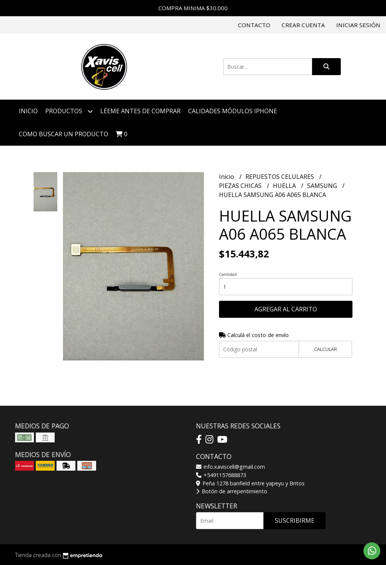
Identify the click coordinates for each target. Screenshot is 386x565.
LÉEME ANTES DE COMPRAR (140, 111)
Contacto (254, 25)
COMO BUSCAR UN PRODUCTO (63, 134)
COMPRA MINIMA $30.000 (193, 8)
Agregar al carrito (285, 309)
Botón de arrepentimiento (231, 491)
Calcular (325, 349)
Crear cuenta (303, 25)
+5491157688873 (221, 475)
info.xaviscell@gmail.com (230, 466)
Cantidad (228, 274)
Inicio (28, 111)
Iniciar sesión (358, 25)
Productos (69, 111)
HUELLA (285, 186)
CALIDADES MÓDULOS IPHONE (232, 111)
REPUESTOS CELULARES (280, 176)
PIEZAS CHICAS (241, 186)
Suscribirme (294, 520)
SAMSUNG (323, 186)
